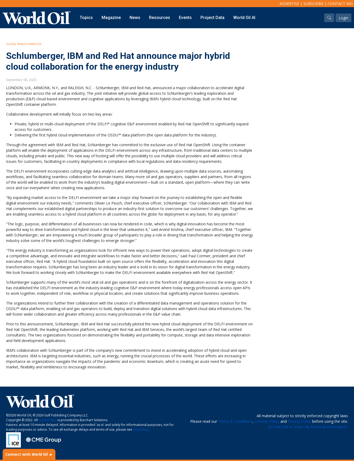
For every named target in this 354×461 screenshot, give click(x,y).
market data (48, 420)
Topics (86, 17)
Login (343, 17)
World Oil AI (244, 17)
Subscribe (313, 3)
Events (185, 17)
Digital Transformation (23, 44)
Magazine (111, 17)
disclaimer (141, 429)
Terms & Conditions (235, 421)
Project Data (212, 17)
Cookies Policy (267, 421)
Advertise (289, 3)
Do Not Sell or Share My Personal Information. (308, 426)
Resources (159, 17)
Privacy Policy (299, 421)
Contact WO (340, 3)
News (135, 17)
